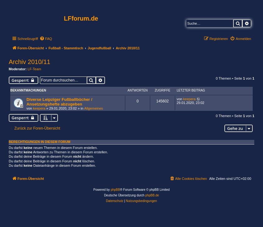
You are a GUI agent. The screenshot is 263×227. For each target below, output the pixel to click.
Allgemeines (93, 108)
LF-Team (34, 69)
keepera (39, 108)
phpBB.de (152, 195)
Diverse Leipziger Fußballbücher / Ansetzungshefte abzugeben (59, 101)
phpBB (115, 189)
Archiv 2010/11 (29, 61)
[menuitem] (46, 38)
